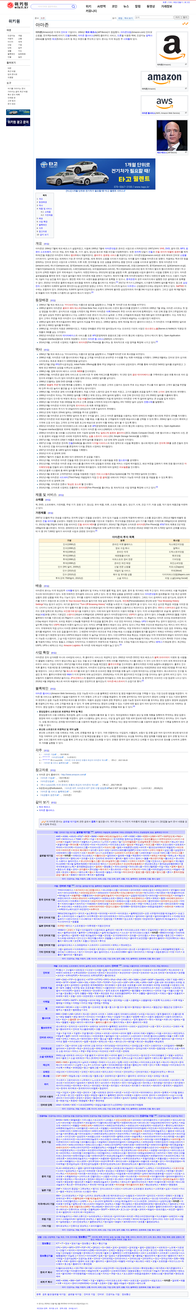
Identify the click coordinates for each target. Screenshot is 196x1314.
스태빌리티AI (68, 1219)
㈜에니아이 (61, 1145)
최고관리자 (159, 1098)
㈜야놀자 (179, 895)
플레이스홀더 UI (103, 1022)
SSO (92, 982)
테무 (112, 1051)
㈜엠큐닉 (164, 1147)
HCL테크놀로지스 (114, 836)
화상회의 (159, 1041)
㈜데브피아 (103, 893)
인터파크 (85, 901)
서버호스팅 (86, 1076)
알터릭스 (66, 935)
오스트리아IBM (118, 952)
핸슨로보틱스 (152, 1184)
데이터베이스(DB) (85, 1250)
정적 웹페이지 (140, 1019)
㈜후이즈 (95, 909)
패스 (111, 1041)
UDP (125, 982)
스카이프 (96, 1065)
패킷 (66, 996)
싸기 (81, 952)
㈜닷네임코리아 (88, 893)
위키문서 (168, 1083)
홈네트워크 (110, 975)
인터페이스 (126, 1019)
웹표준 (67, 1010)
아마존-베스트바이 (116, 681)
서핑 (77, 1007)
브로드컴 (134, 1280)
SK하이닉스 (68, 839)
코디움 (134, 1209)
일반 (20, 57)
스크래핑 (166, 988)
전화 (176, 1258)
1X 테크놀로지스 (64, 1216)
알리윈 (149, 916)
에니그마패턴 (124, 1219)
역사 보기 (128, 18)
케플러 (88, 1182)
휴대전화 (87, 1264)
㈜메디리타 (65, 1131)
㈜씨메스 (117, 1139)
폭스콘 (69, 1184)
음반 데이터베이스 (141, 374)
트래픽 (59, 996)
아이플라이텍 (157, 1176)
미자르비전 (71, 1173)
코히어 (142, 1209)
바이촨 (82, 1173)
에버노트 (75, 1039)
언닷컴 (107, 935)
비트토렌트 (98, 1036)
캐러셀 (150, 952)
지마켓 (152, 1048)
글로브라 (68, 949)
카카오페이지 (75, 1041)
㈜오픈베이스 (137, 898)
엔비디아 (64, 858)
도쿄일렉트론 (144, 842)
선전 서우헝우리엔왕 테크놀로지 (160, 913)
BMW (94, 836)
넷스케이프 (61, 1026)
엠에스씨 (75, 858)
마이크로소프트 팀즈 (151, 1062)
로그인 (187, 2)
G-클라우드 (80, 979)
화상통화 (149, 1041)
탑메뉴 (177, 1019)
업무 (20, 48)
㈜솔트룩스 (137, 1136)
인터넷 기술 (46, 988)
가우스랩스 (87, 1120)
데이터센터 (101, 1250)
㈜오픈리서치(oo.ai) (97, 1150)
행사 (154, 879)
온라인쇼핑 (88, 1048)
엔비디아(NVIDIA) (80, 1283)
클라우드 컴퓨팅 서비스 (105, 255)
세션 (157, 988)
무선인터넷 (114, 970)
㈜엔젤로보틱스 (98, 1147)
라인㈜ (136, 1268)
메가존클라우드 (173, 1268)
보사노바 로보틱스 (141, 1198)
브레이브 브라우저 (98, 1026)
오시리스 (167, 1026)
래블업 (76, 1125)
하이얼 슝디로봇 (106, 1184)
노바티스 (96, 842)
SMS (65, 1062)
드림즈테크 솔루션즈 (104, 930)
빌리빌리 (110, 1036)
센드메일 (117, 1000)
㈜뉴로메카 (78, 1123)
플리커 (167, 1058)
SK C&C (89, 1268)
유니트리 (119, 1179)
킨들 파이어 (48, 521)
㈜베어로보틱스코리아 (104, 1134)
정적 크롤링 (80, 993)
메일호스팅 (74, 1076)
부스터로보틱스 (107, 1173)
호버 (128, 1022)
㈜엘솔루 (112, 1147)
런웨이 (169, 1195)
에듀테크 (86, 990)
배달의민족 (93, 1271)
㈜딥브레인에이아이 (160, 1123)
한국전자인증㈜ (138, 906)
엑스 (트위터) (92, 1058)
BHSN (59, 1120)
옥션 (127, 898)
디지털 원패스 (177, 1092)
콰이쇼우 (125, 1182)
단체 (9, 48)
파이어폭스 (107, 1029)
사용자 (137, 1095)
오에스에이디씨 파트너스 (133, 1206)
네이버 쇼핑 (76, 1045)
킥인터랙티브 (172, 938)
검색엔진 (75, 985)
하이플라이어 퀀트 (135, 1184)
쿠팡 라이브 (92, 1051)
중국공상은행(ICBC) (169, 864)
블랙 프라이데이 (162, 657)
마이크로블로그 (158, 1055)
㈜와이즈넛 (113, 1150)
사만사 (117, 1189)
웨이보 (104, 1058)
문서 (37, 18)
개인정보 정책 (42, 1308)
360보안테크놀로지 (67, 913)
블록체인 (11, 54)
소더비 (161, 391)
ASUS (73, 836)
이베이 (124, 861)
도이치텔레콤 (129, 842)
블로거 (102, 1095)
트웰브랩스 (162, 1158)
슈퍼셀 (155, 949)
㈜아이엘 (176, 1139)
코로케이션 (110, 1076)
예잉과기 (100, 1179)
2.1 (46, 756)
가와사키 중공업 (70, 1189)
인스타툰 (127, 1039)
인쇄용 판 (11, 98)
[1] (117, 282)
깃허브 (98, 1033)
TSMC (78, 839)
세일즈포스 (156, 1280)
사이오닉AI (69, 1136)
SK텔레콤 (75, 1120)
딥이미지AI (119, 1216)
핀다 (162, 1161)
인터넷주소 (128, 1072)
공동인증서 (151, 1247)
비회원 (128, 1095)
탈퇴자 (176, 1098)
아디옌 (59, 855)
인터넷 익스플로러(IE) (83, 1029)
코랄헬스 (109, 938)
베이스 (69, 926)
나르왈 (108, 1168)
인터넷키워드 (142, 1072)
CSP (58, 1076)
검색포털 (133, 1247)
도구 (9, 83)
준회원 (142, 1098)
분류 (38, 1294)
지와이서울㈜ (68, 904)
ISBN (136, 979)
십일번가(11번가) (139, 895)
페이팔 (131, 1041)
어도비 (67, 1283)
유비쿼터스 (147, 990)
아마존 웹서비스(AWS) (154, 1036)
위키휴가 (136, 1085)
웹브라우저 (46, 1028)
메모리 (168, 1250)
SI (103, 1247)
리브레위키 (151, 1080)
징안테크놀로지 (170, 1179)
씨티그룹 (165, 853)
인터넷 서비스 (46, 1037)
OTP (77, 1247)
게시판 (86, 1014)
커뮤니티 (91, 11)
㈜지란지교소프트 (169, 901)
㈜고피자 (98, 1120)
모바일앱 (66, 1253)
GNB (64, 1014)
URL (137, 982)
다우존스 (131, 286)
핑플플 (75, 921)
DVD (167, 248)
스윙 (152, 1026)
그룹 (93, 1092)
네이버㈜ (124, 890)
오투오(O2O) (80, 973)
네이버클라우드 (150, 1120)
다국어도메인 (72, 1072)
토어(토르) (171, 973)
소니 (98, 853)
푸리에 (93, 1184)
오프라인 (92, 973)
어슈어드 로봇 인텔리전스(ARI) (75, 1206)
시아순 (114, 1176)
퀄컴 (116, 1283)
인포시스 (156, 861)
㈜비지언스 (148, 1134)
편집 (120, 18)
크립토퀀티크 (161, 952)
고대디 (70, 930)
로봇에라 (120, 1171)
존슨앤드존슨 (151, 864)
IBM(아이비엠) (167, 932)
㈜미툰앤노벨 (70, 1134)
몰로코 (171, 1131)
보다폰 (93, 850)
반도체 (99, 1253)
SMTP (74, 1000)
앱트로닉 (174, 1204)
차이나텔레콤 (150, 866)
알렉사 (149, 35)
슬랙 (104, 1065)
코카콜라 (83, 869)
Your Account (74, 601)
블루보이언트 (70, 932)
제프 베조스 (162, 153)
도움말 (10, 77)
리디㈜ (139, 893)
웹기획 (95, 1019)
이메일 (46, 1001)
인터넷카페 (154, 1039)
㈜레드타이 (99, 1125)
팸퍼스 (74, 872)
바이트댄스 (123, 913)
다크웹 (98, 970)
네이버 (115, 1033)
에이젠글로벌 (176, 1145)
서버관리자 (162, 1095)
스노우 (86, 1065)
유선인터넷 (124, 973)
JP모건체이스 (77, 678)
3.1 (46, 759)
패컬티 (118, 1222)
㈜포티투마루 (107, 1161)
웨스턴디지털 (156, 858)
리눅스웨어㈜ (127, 893)
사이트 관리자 (148, 1095)
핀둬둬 (126, 1051)
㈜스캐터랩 (169, 1136)
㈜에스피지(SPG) (113, 1145)
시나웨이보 (86, 919)
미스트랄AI (161, 1216)
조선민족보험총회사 (133, 864)
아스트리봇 (131, 1176)
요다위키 (105, 1083)
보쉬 (101, 850)
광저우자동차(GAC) (93, 1168)
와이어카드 (139, 952)
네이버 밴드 (103, 1055)
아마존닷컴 (126, 32)
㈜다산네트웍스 (71, 893)
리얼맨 (130, 1171)
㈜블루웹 (76, 895)
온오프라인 (112, 973)
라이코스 (167, 1033)
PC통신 (59, 970)
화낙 (95, 1191)
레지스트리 (107, 1072)
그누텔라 (69, 970)
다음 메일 (107, 1000)
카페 (66, 1261)
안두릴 (67, 1204)
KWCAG (60, 1007)
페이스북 (83, 872)
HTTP (90, 979)
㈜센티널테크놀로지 (104, 895)
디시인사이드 (132, 1055)
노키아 (105, 842)
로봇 (161, 1250)
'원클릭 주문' (52, 385)
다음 (159, 1033)
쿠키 (134, 993)
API (94, 335)
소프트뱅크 (107, 853)
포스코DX (81, 1161)
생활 (9, 51)
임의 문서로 (12, 74)
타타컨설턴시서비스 (162, 869)
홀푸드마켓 (113, 664)
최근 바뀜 (11, 71)
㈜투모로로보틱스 (132, 1158)
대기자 (135, 1092)
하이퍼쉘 (120, 1184)
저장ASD (138, 1179)
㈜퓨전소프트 (80, 906)
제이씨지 (97, 919)
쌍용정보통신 (134, 1271)
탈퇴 (168, 1098)
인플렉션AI (93, 1209)
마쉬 (93, 844)
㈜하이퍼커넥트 (96, 906)
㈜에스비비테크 (76, 1145)
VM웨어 (61, 930)
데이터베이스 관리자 (150, 1092)
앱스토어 (123, 460)
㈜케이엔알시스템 (81, 1156)
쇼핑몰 (183, 255)
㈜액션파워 (148, 1142)
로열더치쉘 (62, 844)
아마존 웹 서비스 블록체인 (55, 763)
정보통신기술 (46, 1256)
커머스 (75, 1051)
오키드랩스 (143, 935)
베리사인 (173, 930)
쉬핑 (43, 614)
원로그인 (169, 935)
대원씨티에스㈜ (128, 1123)
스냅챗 (78, 1065)
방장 (87, 1095)
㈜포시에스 (67, 906)
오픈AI (150, 1206)
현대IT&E (168, 1273)
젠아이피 (132, 1153)
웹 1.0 (112, 1007)
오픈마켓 (70, 1048)
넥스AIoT (139, 1168)
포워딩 (157, 1076)
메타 (158, 844)
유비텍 (128, 1179)
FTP (71, 979)
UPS (143, 621)
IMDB (79, 371)
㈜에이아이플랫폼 (159, 1145)
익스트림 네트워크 (66, 938)
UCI (119, 982)
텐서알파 (108, 1222)
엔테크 (120, 898)
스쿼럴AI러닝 (70, 1176)
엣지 (158, 1026)
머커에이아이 (109, 1198)
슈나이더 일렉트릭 (103, 1201)
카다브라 (69, 305)
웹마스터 (108, 1098)
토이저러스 (81, 405)
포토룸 (141, 1222)
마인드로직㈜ (165, 1128)
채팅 (90, 993)
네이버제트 (135, 890)
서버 (119, 988)
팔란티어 (67, 1212)
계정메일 (83, 1000)
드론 (119, 35)
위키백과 (77, 1085)
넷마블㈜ (174, 890)
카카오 (179, 1039)
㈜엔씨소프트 (108, 898)
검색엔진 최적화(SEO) (92, 985)
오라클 (84, 858)
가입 (58, 1092)
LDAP (143, 979)
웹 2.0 (120, 1007)
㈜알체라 (102, 1142)
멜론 (68, 1036)
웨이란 (109, 1179)
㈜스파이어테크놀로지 (87, 1139)
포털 (73, 996)
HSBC (132, 836)
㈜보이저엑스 (123, 1134)
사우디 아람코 (156, 850)
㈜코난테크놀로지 (115, 1156)
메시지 (166, 1062)
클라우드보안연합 (138, 938)
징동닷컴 (108, 919)
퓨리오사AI (121, 1161)
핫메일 (106, 1003)
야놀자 (156, 1271)
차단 (150, 1098)
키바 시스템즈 (103, 474)
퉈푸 (151, 1182)
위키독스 (147, 1083)
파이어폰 (83, 342)
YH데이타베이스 (65, 890)
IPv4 (113, 979)
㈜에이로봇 (128, 1145)
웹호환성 (77, 1010)
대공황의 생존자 (49, 795)
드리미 (60, 1171)
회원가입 (64, 1100)
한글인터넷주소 (158, 1072)
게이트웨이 (110, 985)
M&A (69, 674)
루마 (68, 1198)
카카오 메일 (86, 1003)
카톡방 (67, 1067)
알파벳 (121, 855)
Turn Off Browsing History (93, 604)
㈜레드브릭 (86, 1125)
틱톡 (102, 1067)
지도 (20, 51)
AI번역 (101, 6)
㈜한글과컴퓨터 (155, 906)
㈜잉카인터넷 (97, 901)
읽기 (114, 18)
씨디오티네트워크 (108, 916)
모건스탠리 (167, 844)
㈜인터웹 (77, 1153)
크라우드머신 (121, 938)
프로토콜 (100, 996)
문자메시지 (88, 1253)
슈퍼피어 (126, 970)
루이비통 (74, 844)
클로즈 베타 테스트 (72, 308)
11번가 (59, 1045)
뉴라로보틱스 (95, 1216)
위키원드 (115, 1085)
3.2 (49, 759)
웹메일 (59, 1003)
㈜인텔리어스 (104, 1153)
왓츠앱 (127, 1065)
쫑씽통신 (108, 866)
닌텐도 (114, 842)
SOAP (73, 982)
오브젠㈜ (81, 1150)
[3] (157, 341)
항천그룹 (150, 872)
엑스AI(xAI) (97, 1206)
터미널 (130, 1261)
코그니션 (124, 1209)
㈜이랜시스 (164, 1150)
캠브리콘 (79, 1182)
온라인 (101, 973)
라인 (126, 1062)
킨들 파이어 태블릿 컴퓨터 (168, 252)
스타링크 (136, 970)
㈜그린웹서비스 (93, 890)
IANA (58, 1105)
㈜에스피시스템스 (94, 1145)
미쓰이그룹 (109, 847)
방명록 (136, 1017)
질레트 (99, 866)
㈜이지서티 (63, 901)
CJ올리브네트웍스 (65, 1268)
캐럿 (170, 1153)
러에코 (156, 842)
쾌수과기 (104, 869)
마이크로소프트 (117, 844)
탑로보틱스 (116, 1158)
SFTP (65, 982)
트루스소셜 (127, 1058)
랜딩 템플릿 (65, 1017)
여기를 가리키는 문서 (16, 88)
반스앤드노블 (151, 328)
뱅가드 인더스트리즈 (103, 1189)
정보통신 (68, 993)
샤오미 (76, 853)
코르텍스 (115, 1182)
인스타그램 (114, 1058)
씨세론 (127, 1139)
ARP (58, 979)
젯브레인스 (126, 945)
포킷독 (77, 941)
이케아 (132, 861)
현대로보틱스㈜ (129, 1164)
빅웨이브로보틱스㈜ (165, 1134)
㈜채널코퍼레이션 (146, 1153)
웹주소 (59, 1010)
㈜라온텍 (114, 893)
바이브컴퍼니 (85, 1134)
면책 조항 (63, 1308)
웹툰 (110, 1039)
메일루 (60, 1036)
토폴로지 (178, 993)
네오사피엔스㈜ (122, 1120)
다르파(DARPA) (85, 1105)
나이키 (177, 839)
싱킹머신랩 (165, 1201)
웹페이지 (114, 1019)
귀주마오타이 (165, 839)
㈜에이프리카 (62, 1147)
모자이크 (73, 1026)
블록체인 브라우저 (118, 1026)
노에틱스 (150, 1168)
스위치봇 (159, 1189)
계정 (79, 1092)
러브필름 (123, 467)
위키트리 (125, 1085)
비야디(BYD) (134, 1173)
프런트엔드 (88, 996)
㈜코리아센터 (116, 904)
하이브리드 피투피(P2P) (91, 975)
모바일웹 (77, 1253)
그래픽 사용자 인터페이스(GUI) (121, 1014)
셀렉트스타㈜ (123, 1136)
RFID (58, 982)
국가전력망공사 (103, 839)
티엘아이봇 (160, 1182)
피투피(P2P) (72, 975)
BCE (87, 836)
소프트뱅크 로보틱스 (143, 1189)
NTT (160, 836)
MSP (64, 1076)
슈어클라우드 (143, 949)
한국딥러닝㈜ (72, 1164)
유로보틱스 (143, 1150)
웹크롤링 (136, 990)
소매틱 (83, 1201)
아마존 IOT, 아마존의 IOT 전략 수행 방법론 (85, 788)
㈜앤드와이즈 (64, 898)
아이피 (118, 1072)
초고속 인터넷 (157, 973)
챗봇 (96, 993)
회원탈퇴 (83, 1100)
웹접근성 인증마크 (173, 1007)
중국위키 (167, 1085)
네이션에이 (165, 1120)
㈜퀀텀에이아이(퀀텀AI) (137, 1156)
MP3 (182, 248)
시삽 (172, 1095)
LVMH (153, 836)
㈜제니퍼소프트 (138, 901)
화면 (145, 1022)
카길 (161, 866)
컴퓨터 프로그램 (86, 1261)
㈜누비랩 (66, 1123)
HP (125, 836)
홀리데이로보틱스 (147, 1164)
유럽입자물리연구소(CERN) (108, 1105)
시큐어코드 (170, 607)
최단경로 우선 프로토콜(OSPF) (115, 993)
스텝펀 (106, 1176)
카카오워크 (175, 1065)
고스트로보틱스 (69, 1195)
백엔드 (99, 988)
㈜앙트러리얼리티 (117, 1142)
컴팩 (173, 866)
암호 (100, 1256)
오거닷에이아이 (120, 935)
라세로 (92, 949)
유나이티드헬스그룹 (90, 861)
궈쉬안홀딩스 (150, 839)
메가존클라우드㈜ (175, 893)
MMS (58, 1062)
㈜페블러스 (69, 1161)
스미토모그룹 (131, 853)
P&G (179, 836)
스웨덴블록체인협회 (170, 949)
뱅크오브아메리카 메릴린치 (162, 847)
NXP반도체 (169, 836)
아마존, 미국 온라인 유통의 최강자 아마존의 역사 (85, 760)
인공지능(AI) (70, 1258)
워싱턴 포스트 (74, 484)
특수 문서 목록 (14, 95)
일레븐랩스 (65, 1222)
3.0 (44, 759)
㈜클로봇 (104, 1158)
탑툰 (86, 1041)
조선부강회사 (115, 864)
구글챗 (76, 1033)
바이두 (143, 847)
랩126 (73, 255)
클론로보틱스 (96, 1222)
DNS (64, 979)
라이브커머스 (123, 1045)
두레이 (102, 1062)
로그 (136, 1250)
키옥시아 (136, 869)
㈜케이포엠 (103, 904)
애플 (128, 855)
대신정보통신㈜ (123, 1268)
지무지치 (157, 1179)
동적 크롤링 (65, 988)
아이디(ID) (69, 1098)
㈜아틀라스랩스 (88, 1142)
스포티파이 (136, 1036)
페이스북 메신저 (114, 1067)
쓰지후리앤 (92, 916)
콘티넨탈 (93, 869)
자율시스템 (173, 990)
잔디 (151, 1065)
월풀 (146, 858)
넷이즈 (76, 842)
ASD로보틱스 (69, 1168)
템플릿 (65, 1022)
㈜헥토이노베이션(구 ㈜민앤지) (74, 909)
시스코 (156, 853)
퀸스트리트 (116, 869)
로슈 (182, 842)
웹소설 (103, 1039)
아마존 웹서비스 (148, 113)
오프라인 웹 (97, 1007)
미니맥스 (60, 1173)
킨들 (67, 35)
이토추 (141, 861)
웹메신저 (136, 1065)
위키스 (86, 1085)
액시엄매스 (127, 1204)
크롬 (98, 1029)
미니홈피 (126, 1017)
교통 (20, 39)
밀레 (119, 847)
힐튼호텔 (100, 875)
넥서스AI (176, 1120)
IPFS (106, 979)
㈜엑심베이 (94, 898)
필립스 (109, 872)
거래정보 (166, 6)
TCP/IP (106, 982)
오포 (91, 858)
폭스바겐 (100, 872)
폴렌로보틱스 (153, 1222)
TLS (114, 982)
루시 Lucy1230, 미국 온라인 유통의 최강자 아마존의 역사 (68, 785)
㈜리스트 (94, 1128)
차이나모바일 (121, 866)
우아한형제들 (79, 1273)
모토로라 (179, 844)
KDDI (145, 836)
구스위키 (60, 1080)
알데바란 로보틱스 (86, 1219)
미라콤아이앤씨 (78, 1271)
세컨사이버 (121, 949)
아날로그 (72, 1256)
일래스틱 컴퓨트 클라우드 (113, 433)
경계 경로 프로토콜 (126, 985)
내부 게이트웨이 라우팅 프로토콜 (153, 985)
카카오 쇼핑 (173, 1048)
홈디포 (65, 875)
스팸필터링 (146, 1000)
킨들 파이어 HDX (86, 524)
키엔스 (126, 869)
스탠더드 (71, 614)
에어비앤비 (86, 1039)
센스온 (132, 949)
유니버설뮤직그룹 (110, 861)
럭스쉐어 (165, 842)
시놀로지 (80, 916)
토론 (164, 2)
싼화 (122, 1176)
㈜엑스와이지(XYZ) (80, 1147)
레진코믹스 (179, 1033)
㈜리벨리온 (82, 1128)
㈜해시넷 (179, 906)
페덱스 (159, 642)
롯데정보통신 (147, 1268)
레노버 (175, 842)
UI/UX (78, 1014)
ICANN (66, 1105)
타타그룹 (146, 869)
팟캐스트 (103, 1041)
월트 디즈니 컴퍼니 (133, 858)
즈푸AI (147, 1179)
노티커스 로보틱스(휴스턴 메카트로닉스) (104, 1195)
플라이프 (68, 954)
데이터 (71, 1250)
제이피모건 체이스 (98, 864)
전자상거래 (141, 1048)
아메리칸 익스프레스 (83, 855)
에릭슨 (154, 855)
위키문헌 (178, 1083)
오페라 (176, 1026)
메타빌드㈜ (64, 895)
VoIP (150, 982)
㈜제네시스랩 (123, 901)
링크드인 (145, 1055)
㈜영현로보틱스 (67, 1150)
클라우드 (121, 1076)
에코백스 (68, 1179)
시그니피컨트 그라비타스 (146, 1201)
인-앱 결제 (102, 477)
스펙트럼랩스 (93, 932)
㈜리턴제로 (116, 1128)
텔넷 (170, 993)
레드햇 (119, 930)
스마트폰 (163, 1253)
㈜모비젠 (127, 1131)
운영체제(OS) (123, 1256)
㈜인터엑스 (65, 1153)
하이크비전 (128, 872)
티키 (178, 952)
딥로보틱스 (71, 1171)
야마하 (146, 855)
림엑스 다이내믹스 (156, 1171)
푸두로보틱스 (81, 1184)
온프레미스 (98, 990)
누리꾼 (127, 1092)
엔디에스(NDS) (169, 1271)
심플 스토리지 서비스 (99, 436)
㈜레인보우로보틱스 (116, 1125)
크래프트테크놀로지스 (77, 1158)
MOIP (151, 979)
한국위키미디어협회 (88, 1088)
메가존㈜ (161, 893)
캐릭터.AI (113, 1209)
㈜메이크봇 (97, 1131)
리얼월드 (104, 1128)
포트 (79, 996)
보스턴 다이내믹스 (161, 1198)
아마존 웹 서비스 (96, 339)
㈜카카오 (80, 904)
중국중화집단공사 (85, 866)
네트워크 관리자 (105, 1092)
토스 (119, 1273)
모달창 (117, 1017)
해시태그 (119, 996)
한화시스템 (157, 1273)
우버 (153, 935)
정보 (67, 1243)
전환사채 (148, 402)
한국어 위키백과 (68, 1088)
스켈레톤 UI (73, 1019)
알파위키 (81, 1083)
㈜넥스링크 (148, 890)
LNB (71, 1014)
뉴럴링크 (130, 1195)
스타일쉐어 (168, 1045)
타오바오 (104, 1051)
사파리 (132, 1026)
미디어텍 (68, 847)
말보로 (130, 844)
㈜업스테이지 (176, 1142)
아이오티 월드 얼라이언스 (97, 952)
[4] (134, 706)
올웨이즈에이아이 (164, 1206)
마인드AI (152, 1128)
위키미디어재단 (63, 1085)
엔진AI (91, 1179)
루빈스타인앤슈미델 (144, 1216)
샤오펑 (177, 1173)
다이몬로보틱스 (163, 1168)
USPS (132, 614)
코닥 (75, 869)
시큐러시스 (71, 952)
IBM (139, 836)
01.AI (58, 1168)
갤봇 (80, 1168)
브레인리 (173, 1216)
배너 (143, 1017)
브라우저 (83, 1026)
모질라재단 (153, 930)
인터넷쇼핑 (46, 1048)
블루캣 (82, 932)
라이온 (130, 1216)
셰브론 (91, 853)
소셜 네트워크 (46, 1056)
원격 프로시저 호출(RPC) (118, 990)
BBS (58, 1014)
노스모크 (96, 1080)
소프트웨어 (152, 1253)
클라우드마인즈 (139, 1182)
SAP (58, 839)
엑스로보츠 (80, 1179)
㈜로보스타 (133, 1125)
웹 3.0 (127, 1007)
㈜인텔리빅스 (89, 1153)
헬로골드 (78, 954)
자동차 (10, 39)
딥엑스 (175, 1123)
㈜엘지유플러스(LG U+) (147, 1147)
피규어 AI (77, 1212)
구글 (92, 839)
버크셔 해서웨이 (80, 850)
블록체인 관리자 (115, 1095)
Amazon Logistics (72, 645)
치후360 (118, 919)
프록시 (109, 996)
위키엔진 (96, 1085)
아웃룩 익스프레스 (162, 1000)
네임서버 (60, 1072)
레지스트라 (95, 1072)
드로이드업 (178, 1168)
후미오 (102, 941)
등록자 (165, 1092)
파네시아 (174, 1158)
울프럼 (160, 935)
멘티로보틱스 (62, 1226)
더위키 (105, 1080)
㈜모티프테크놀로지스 (155, 1131)
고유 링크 (11, 101)
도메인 (46, 1072)
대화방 (93, 1062)
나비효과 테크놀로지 (123, 1168)
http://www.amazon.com (72, 774)
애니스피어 (88, 1204)
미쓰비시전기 (96, 847)
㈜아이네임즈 (166, 895)
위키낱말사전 (134, 1083)
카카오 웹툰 (61, 1041)
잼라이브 (166, 1039)
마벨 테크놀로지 (93, 1198)
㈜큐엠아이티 (157, 1156)
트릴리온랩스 (149, 1158)
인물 (9, 57)
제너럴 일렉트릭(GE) (77, 864)
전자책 (137, 252)
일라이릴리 (168, 861)
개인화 (125, 601)
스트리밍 (176, 988)
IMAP (58, 1000)
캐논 (167, 866)
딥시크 (81, 1171)
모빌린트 (138, 1131)
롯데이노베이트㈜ (174, 1125)
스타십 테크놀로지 (123, 1201)
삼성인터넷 (143, 1026)
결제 (142, 1247)
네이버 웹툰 (125, 1033)
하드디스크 (174, 1261)
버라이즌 (66, 850)
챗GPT (104, 1209)
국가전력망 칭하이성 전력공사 (127, 839)
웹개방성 (136, 1007)
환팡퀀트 (173, 1184)
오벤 (117, 1206)
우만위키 (115, 1083)
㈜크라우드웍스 (172, 1156)
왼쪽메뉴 (85, 1019)
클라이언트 (152, 993)
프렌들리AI (133, 1161)
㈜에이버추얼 (142, 1145)
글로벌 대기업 (70, 821)
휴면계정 (100, 1100)
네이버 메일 (94, 1000)
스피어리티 (105, 945)
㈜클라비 (94, 1158)
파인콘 (172, 1209)
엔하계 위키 (93, 1083)
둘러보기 (11, 62)
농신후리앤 (91, 913)
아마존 (67, 855)
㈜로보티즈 (158, 1125)
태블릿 (122, 1261)
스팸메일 (134, 1000)
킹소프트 (128, 919)
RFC (181, 979)
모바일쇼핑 (137, 1045)
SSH (80, 982)
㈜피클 (154, 1161)
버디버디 (68, 1065)
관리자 (86, 1092)
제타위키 (157, 1085)
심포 (168, 1189)
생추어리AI (177, 1198)
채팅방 (165, 1065)
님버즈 (85, 1062)
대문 (9, 30)
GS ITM (79, 1268)
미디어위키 (164, 1080)
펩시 (91, 872)
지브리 (175, 1189)
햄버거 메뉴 (119, 1022)
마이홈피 (101, 1017)
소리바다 (124, 1036)
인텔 (148, 861)
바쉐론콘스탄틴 (130, 847)
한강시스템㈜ (112, 906)
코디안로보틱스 (80, 1222)
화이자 (82, 875)
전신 (157, 1258)
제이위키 (146, 1085)
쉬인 (147, 1045)
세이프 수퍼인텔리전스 (67, 1201)
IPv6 (119, 979)
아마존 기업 (49, 754)
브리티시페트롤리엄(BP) (123, 850)
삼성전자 (179, 850)
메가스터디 (149, 893)
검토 (93, 821)
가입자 (65, 1092)
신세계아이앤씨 (118, 1271)
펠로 (62, 1191)
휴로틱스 (162, 1164)
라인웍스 (134, 1062)
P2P (84, 1247)
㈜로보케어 (145, 1125)
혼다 (169, 872)
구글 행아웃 (87, 1033)
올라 (130, 952)
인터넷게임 (107, 1258)
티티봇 (171, 1182)
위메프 (155, 898)
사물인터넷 (109, 988)
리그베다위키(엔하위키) (132, 1080)
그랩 (60, 949)
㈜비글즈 (136, 1134)
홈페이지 (137, 1022)
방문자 (79, 1095)
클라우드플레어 (156, 938)
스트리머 (93, 945)
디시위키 (115, 1080)
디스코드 (111, 1062)
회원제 (74, 1100)
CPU (58, 1247)
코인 (114, 6)
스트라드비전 (68, 1139)
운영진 (88, 1098)
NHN (66, 1120)
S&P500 (180, 286)
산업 (9, 45)
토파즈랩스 (161, 1209)
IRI (130, 979)
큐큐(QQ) (77, 1067)
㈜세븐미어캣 (108, 1136)
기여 (170, 2)
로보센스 (110, 1171)
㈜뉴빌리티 (90, 1123)
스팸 (126, 1000)
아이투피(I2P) (160, 970)
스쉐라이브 (156, 1045)
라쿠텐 (61, 926)
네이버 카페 (139, 1033)
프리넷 (60, 975)
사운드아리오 (72, 919)
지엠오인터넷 (103, 926)
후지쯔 (90, 875)
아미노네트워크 (126, 916)
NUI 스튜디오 (80, 1216)
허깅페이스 (89, 1212)
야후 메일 (177, 1000)
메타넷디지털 (62, 1271)
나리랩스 (109, 1120)
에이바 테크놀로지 (141, 1219)
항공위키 (104, 1088)
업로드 (77, 990)
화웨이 (74, 875)
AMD (58, 836)
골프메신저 (75, 1062)
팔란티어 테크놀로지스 (167, 919)
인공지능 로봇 (85, 1258)
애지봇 (59, 1179)
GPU (64, 1247)
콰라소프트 (130, 904)
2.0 (44, 756)
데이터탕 (103, 913)
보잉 (107, 850)
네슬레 (67, 842)
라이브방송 (109, 1045)
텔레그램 (94, 1067)
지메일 (76, 1003)
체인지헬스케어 (95, 938)
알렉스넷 (77, 1204)
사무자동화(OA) (130, 1253)
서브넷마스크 (147, 988)
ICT (57, 1243)
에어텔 (163, 855)
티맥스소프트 (150, 904)
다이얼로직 (87, 930)
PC (89, 1247)
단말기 (63, 1250)
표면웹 (181, 973)
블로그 (65, 1058)
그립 (67, 1045)
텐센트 (138, 919)
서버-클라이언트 (131, 988)
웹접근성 (157, 1007)
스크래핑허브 (80, 945)
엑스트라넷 (174, 970)
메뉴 (110, 1017)
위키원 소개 (53, 1308)
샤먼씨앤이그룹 (63, 853)
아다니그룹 (177, 853)
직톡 (157, 1065)
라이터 (160, 1195)
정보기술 (75, 1243)
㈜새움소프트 (93, 1136)
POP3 (66, 1000)
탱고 (86, 1067)
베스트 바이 (72, 671)
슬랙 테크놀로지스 (110, 932)
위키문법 (157, 1083)
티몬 (161, 904)
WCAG (69, 1007)
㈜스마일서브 (122, 895)
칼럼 (138, 6)
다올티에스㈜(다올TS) (108, 1123)
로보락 (100, 1171)
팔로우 (148, 1058)
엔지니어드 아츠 (160, 1219)
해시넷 (139, 1041)
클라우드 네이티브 (137, 1076)
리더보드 (91, 1017)
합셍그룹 (140, 872)
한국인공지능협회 (89, 1164)
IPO (57, 364)
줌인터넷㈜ (153, 901)
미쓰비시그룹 (81, 847)
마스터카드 (102, 844)
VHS (162, 248)
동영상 (151, 6)
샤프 (83, 853)
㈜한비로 (169, 906)
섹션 (64, 1019)
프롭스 (86, 941)
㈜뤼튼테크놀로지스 (65, 1128)
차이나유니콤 (135, 866)
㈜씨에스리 (137, 1139)
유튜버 (117, 1098)
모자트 (111, 949)
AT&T (162, 524)
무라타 (59, 847)
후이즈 (171, 1072)
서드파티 (64, 477)
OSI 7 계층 (172, 979)
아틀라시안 (100, 855)
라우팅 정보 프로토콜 (83, 988)
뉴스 (126, 6)
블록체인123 (137, 913)
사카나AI (127, 1189)
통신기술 (103, 1243)
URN (143, 982)
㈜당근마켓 (108, 1268)
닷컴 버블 (82, 398)
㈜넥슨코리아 (162, 890)
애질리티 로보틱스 (105, 1204)
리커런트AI (140, 1171)
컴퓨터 (73, 1261)
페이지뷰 (89, 1022)
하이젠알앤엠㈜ (173, 1161)
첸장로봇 (68, 1182)
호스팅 (46, 1076)
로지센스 (101, 949)
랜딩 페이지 (79, 1017)
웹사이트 (46, 1018)
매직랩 (170, 1171)
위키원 (105, 1085)
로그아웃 (61, 1095)
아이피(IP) (67, 990)
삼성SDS (104, 1271)
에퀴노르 (172, 855)
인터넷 (64, 32)
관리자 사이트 (97, 1014)
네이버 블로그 (117, 1055)
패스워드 (140, 1261)
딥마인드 (151, 1195)
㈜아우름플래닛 (162, 1139)
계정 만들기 (178, 2)
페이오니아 (120, 1041)
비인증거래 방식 (71, 611)
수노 (90, 1201)
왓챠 (148, 898)
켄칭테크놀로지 (101, 1182)
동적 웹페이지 (164, 1014)
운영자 (79, 1098)
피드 (85, 1010)
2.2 (49, 756)
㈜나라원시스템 (110, 890)
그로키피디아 (72, 1080)
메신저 (46, 1065)
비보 (139, 850)
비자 (145, 850)
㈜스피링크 (105, 1139)
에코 (54, 39)
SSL (87, 982)
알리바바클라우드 (163, 916)
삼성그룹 (168, 850)
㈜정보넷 (110, 901)
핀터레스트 (177, 1058)
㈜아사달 (153, 895)
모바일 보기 (73, 1308)
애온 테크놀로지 (88, 935)
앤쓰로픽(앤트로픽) (143, 1204)
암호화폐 (22, 54)
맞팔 (170, 1055)
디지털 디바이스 (100, 443)
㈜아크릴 (75, 1142)
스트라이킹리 (68, 916)
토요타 (65, 872)
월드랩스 (179, 1206)
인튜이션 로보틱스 (80, 1226)
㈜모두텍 (108, 1131)
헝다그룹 (161, 872)
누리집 (141, 1014)
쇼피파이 (119, 853)
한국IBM (125, 906)
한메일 (97, 1003)
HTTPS (98, 979)
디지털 (128, 1250)
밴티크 (163, 930)
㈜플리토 (145, 1161)
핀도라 (94, 941)
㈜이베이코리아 (174, 898)
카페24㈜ (91, 904)
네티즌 (118, 1092)
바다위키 (175, 1080)
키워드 (163, 993)
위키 (88, 6)
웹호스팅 (98, 1076)
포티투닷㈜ (93, 1161)
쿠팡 (140, 904)
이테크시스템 (94, 1273)
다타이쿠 (140, 1195)
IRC (125, 979)
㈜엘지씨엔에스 (126, 1147)
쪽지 (151, 1019)
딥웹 (105, 970)
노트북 (172, 1247)
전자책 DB (164, 443)
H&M (101, 836)
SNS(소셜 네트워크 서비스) (69, 1055)
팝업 (73, 1022)
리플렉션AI (78, 1198)
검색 (66, 985)
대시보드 (151, 1014)
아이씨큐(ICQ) (115, 1065)
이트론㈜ (74, 901)
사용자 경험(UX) (155, 1017)
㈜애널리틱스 (134, 1142)
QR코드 (96, 1247)
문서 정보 (11, 104)
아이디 (81, 1256)
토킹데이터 (148, 919)
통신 (94, 1243)
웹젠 (163, 898)
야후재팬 (91, 926)
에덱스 (115, 945)
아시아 (10, 42)
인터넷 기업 (89, 1294)
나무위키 (85, 1080)
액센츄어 (136, 855)
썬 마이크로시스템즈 (140, 932)
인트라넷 (144, 973)
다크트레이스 (80, 949)
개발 (20, 36)
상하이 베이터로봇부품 (153, 1173)
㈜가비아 (79, 890)
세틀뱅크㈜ (87, 895)
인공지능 (11, 36)
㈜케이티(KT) (98, 1156)
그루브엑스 (85, 1189)
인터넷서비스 (121, 1258)
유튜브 (118, 1039)
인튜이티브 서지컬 (77, 1209)
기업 (20, 45)
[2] (92, 292)
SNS (108, 1247)
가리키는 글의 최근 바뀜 (18, 92)
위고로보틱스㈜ (128, 1150)
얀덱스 (65, 1039)
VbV (160, 607)
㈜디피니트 (143, 1123)
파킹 (150, 1076)
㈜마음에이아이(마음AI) (135, 1128)
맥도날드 (139, 844)
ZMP (58, 1189)
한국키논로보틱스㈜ (110, 1164)
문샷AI (179, 1171)
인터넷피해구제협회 (133, 1105)
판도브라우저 (121, 1029)
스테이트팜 (145, 853)
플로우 (127, 1067)
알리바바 (111, 855)
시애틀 (126, 39)
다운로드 (175, 985)
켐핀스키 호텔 (64, 869)
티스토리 (138, 1058)
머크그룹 (150, 844)
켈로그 (181, 866)
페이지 (80, 1022)
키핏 (172, 952)
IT (62, 1243)
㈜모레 (118, 1131)
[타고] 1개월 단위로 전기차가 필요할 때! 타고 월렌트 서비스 (94, 191)
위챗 (145, 1065)
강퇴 (73, 1092)
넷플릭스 (85, 842)
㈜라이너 (66, 1125)
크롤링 (142, 993)
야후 (108, 311)
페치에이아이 (129, 1222)
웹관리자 (97, 1098)
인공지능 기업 (113, 1294)
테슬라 (177, 869)
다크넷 (89, 970)
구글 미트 (66, 1033)
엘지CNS (66, 1273)
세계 (20, 42)
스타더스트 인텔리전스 (90, 1176)
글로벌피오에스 (65, 945)
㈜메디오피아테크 (81, 1131)
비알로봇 (121, 1173)
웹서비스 (147, 1007)
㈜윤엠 (154, 1150)
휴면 (91, 1100)
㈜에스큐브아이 (79, 898)
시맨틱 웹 (85, 1007)
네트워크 (80, 970)
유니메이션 (61, 1209)
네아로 (106, 1033)
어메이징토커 (161, 1142)
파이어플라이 (96, 1226)
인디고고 (81, 938)
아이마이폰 (144, 1176)
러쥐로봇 (91, 1171)
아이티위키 (69, 1083)
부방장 (94, 1095)
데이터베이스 (69, 335)
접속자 (126, 1098)
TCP (99, 982)
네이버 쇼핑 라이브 (93, 1045)
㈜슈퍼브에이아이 (153, 1136)
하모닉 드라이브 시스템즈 (78, 1191)
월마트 (118, 858)
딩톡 (120, 1062)
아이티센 (147, 1271)
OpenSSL (160, 979)
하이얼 (118, 872)
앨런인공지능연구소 (106, 1219)
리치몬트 (85, 844)
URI (131, 982)
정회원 (134, 1098)
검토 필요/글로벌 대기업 (54, 1294)
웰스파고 (169, 858)
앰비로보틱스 (161, 1204)
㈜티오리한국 (171, 904)
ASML (65, 836)
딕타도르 (108, 1216)
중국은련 (130, 279)
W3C (73, 1105)
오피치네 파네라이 (104, 858)
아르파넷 (147, 970)
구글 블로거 (90, 1055)
